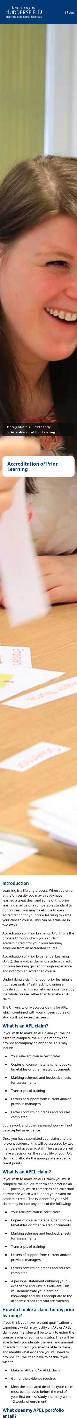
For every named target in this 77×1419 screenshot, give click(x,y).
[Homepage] (23, 12)
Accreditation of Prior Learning (33, 432)
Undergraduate (16, 427)
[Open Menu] (69, 12)
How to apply (41, 427)
